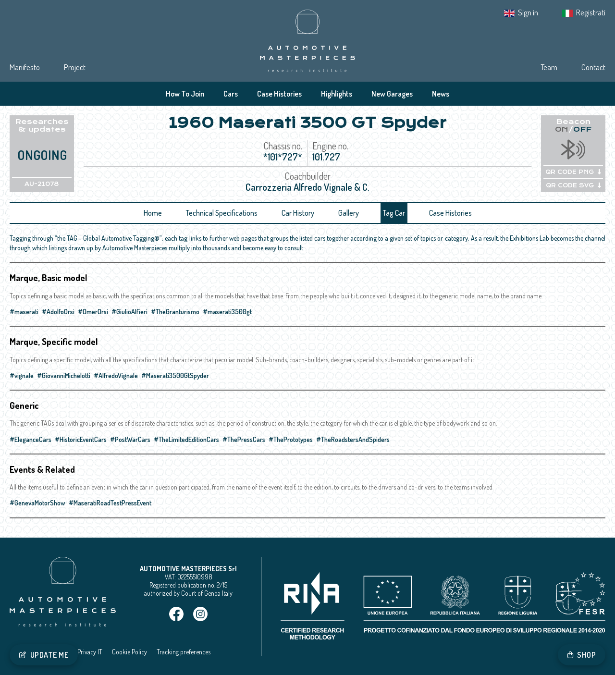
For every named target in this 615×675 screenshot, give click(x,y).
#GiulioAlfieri (129, 311)
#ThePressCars (243, 439)
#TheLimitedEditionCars (186, 439)
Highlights (336, 93)
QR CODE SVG (573, 185)
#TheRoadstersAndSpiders (353, 439)
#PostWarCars (130, 439)
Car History (298, 213)
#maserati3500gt (227, 311)
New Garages (392, 93)
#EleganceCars (30, 439)
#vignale (22, 375)
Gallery (348, 213)
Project (75, 67)
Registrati (590, 12)
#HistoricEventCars (81, 439)
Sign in (528, 12)
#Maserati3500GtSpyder (175, 375)
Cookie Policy (129, 652)
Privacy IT (89, 652)
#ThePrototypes (291, 439)
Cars (230, 93)
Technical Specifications (222, 213)
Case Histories (279, 93)
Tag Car (394, 213)
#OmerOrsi (93, 311)
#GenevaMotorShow (37, 503)
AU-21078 (42, 184)
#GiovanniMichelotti (63, 375)
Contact (593, 67)
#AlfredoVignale (116, 375)
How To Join (185, 93)
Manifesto (25, 67)
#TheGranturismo (175, 311)
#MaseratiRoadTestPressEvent (110, 503)
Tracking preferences (183, 652)
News (440, 93)
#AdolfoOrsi (58, 311)
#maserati (24, 311)
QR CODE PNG (573, 172)
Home (153, 213)
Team (549, 67)
